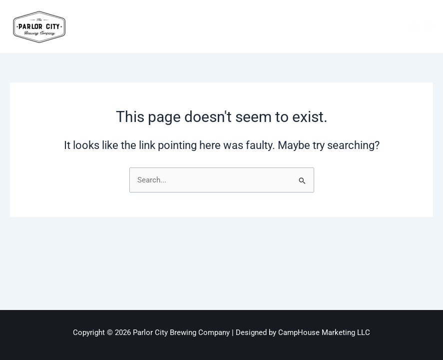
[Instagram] (428, 26)
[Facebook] (413, 26)
